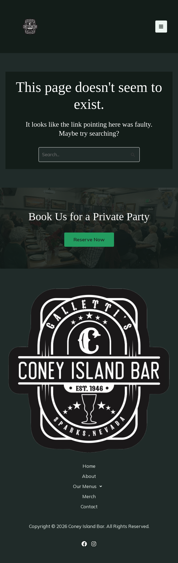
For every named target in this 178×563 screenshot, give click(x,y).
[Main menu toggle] (161, 27)
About (89, 476)
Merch (89, 496)
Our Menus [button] (89, 486)
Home (89, 466)
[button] (89, 486)
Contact (89, 506)
